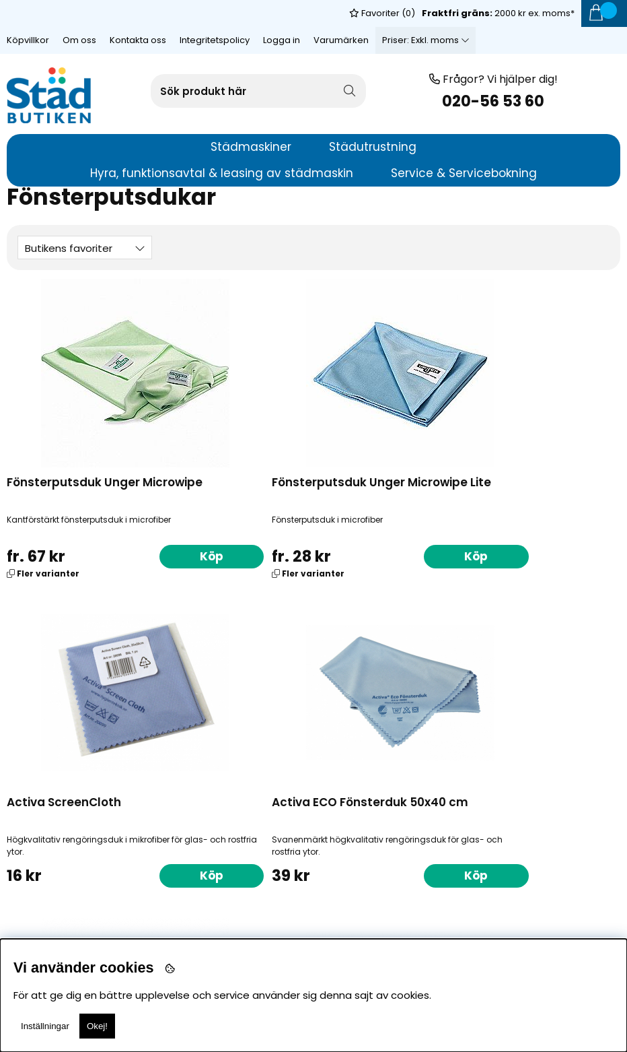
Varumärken (341, 13)
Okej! (97, 1026)
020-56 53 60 (493, 101)
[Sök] (258, 91)
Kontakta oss (138, 13)
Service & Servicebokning (464, 173)
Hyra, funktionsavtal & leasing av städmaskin (221, 173)
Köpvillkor (28, 13)
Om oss (79, 13)
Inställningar (45, 1026)
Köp (124, 555)
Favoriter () (382, 40)
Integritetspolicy (215, 13)
